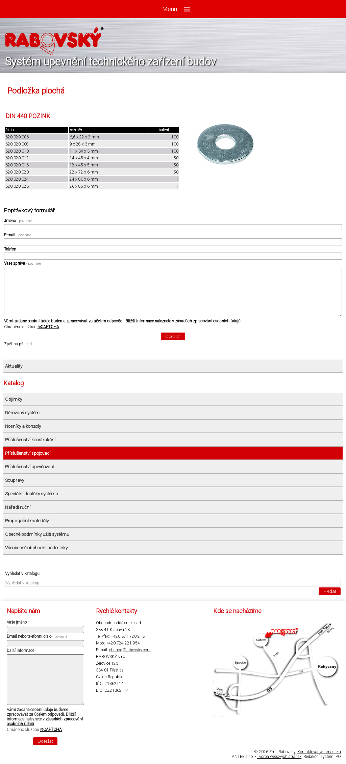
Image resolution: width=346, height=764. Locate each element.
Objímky (13, 399)
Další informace (20, 650)
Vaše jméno (17, 622)
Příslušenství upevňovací (29, 466)
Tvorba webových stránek (279, 756)
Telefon (10, 249)
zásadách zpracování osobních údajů (208, 321)
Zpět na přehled (18, 344)
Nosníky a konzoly (23, 426)
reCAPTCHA (48, 326)
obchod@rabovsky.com (130, 650)
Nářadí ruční (17, 507)
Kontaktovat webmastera (319, 751)
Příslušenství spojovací (27, 453)
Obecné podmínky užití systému (37, 534)
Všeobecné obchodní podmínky (36, 547)
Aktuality (13, 366)
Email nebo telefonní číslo (37, 636)
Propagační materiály (27, 520)
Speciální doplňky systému (31, 493)
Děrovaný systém (22, 412)
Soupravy (14, 480)
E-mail (17, 235)
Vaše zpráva (22, 263)
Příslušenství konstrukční (30, 439)
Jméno (18, 220)
